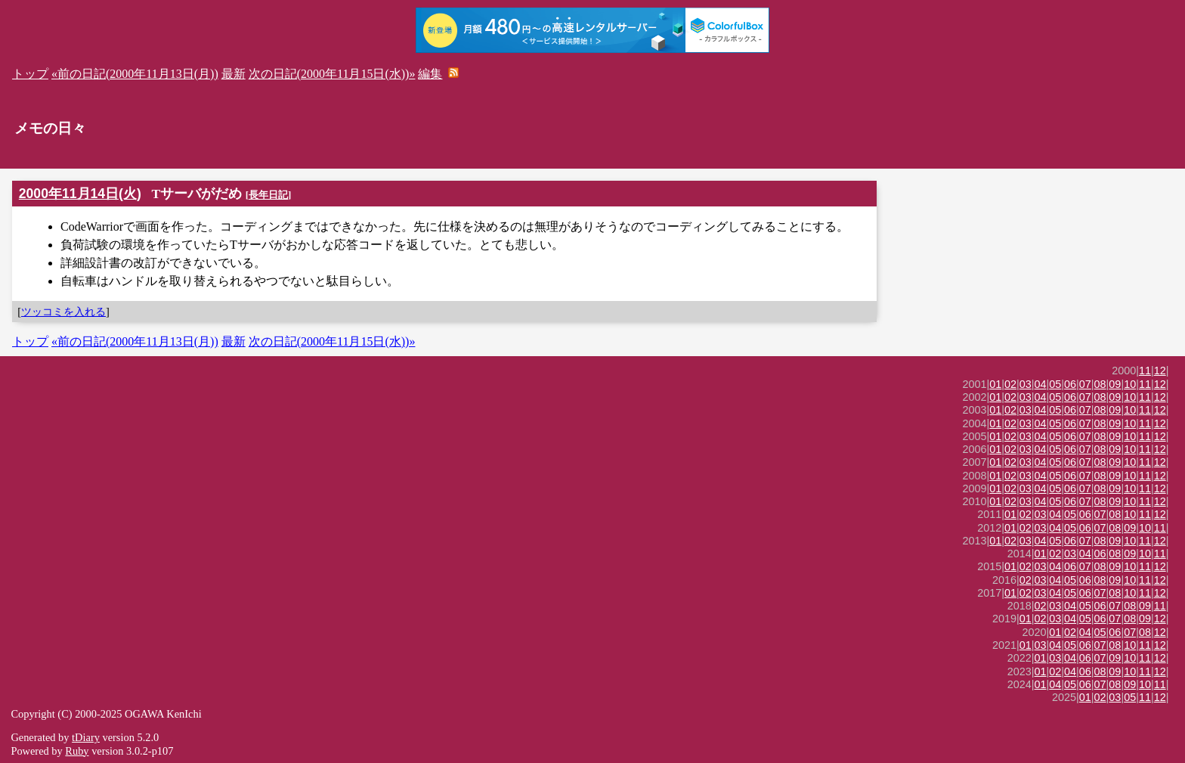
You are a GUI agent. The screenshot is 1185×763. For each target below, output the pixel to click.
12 (1160, 370)
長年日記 (268, 194)
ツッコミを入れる (63, 312)
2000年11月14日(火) (80, 193)
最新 (233, 73)
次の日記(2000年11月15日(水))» (332, 73)
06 (1070, 384)
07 (1085, 384)
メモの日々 (50, 128)
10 (1130, 384)
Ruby (76, 751)
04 (1041, 384)
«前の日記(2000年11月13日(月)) (134, 73)
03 (1025, 384)
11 (1145, 370)
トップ (30, 73)
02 (1010, 384)
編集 (430, 73)
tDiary (86, 737)
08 (1100, 384)
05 (1055, 384)
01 (995, 384)
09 (1115, 384)
